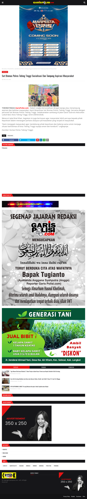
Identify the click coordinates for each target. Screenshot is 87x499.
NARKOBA (41, 466)
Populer (15, 367)
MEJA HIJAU (5, 453)
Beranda (4, 69)
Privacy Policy (66, 496)
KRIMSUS (28, 466)
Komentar (71, 367)
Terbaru (43, 367)
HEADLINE (21, 466)
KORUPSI (5, 449)
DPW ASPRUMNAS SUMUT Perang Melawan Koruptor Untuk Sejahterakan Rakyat (29, 386)
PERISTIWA (48, 466)
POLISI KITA (11, 69)
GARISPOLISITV (13, 466)
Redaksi (73, 496)
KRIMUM (35, 466)
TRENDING (56, 466)
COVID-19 (5, 466)
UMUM (4, 456)
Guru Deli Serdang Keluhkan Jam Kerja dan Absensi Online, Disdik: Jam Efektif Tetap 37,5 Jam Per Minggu (35, 379)
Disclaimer (78, 496)
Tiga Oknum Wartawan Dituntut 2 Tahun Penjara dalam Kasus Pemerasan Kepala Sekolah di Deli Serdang (35, 371)
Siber (84, 496)
